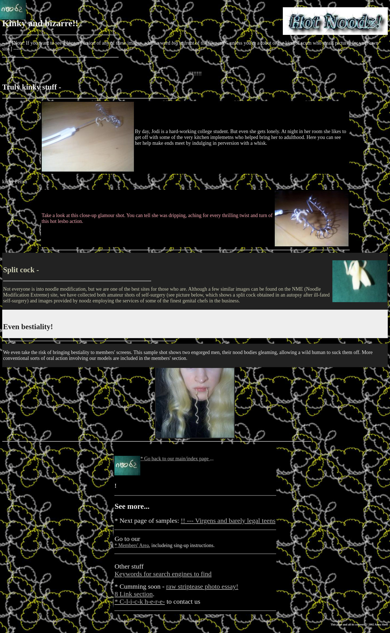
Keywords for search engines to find (163, 573)
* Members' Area (131, 545)
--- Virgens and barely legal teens (228, 520)
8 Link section (133, 594)
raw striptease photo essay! (202, 586)
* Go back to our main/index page (175, 458)
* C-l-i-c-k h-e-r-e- (139, 601)
